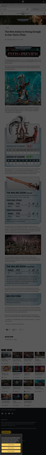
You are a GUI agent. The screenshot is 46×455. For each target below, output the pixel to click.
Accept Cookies (11, 444)
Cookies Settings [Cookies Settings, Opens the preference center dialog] (11, 451)
